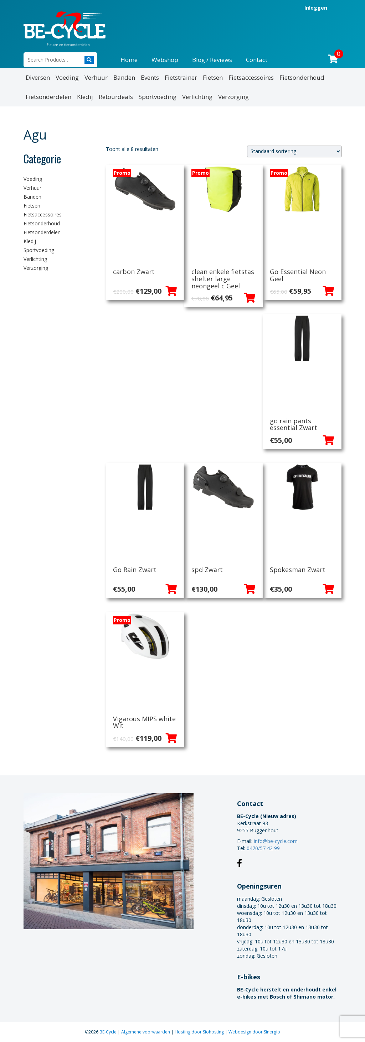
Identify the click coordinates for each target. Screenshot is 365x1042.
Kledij (85, 97)
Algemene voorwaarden (146, 1032)
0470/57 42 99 (263, 848)
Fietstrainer (181, 77)
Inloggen (315, 7)
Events (150, 77)
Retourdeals (116, 97)
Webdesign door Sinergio (254, 1032)
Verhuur (96, 77)
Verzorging (233, 97)
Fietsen (213, 77)
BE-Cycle (108, 1032)
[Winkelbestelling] (294, 151)
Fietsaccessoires (251, 77)
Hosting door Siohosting (200, 1032)
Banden (124, 77)
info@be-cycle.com (276, 841)
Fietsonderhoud (301, 77)
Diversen (38, 77)
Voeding (67, 77)
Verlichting (197, 97)
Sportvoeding (157, 97)
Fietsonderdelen (48, 97)
